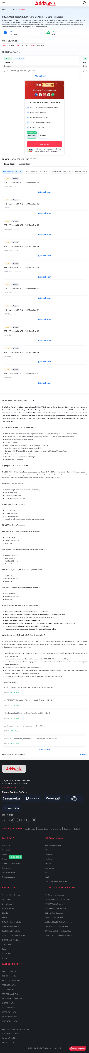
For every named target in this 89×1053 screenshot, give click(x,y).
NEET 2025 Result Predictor (13, 935)
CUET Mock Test (9, 1003)
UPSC (46, 872)
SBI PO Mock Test (9, 985)
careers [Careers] (5, 859)
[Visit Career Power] (11, 808)
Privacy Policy (8, 1042)
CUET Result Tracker (10, 940)
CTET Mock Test (8, 989)
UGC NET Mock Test (10, 1021)
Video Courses (8, 908)
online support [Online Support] (8, 877)
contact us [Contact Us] (6, 850)
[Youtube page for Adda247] (34, 820)
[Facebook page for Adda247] (26, 820)
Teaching (67, 829)
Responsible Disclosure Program (15, 1029)
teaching (48, 859)
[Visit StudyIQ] (74, 798)
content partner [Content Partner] (9, 872)
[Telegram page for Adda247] (19, 820)
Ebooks (5, 913)
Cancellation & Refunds (11, 1034)
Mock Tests (6, 899)
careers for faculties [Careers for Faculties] (11, 863)
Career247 (6, 944)
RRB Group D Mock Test (12, 998)
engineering (49, 868)
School (77, 829)
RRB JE (12, 9)
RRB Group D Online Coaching (57, 899)
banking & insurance (52, 845)
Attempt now (40, 76)
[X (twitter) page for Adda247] (11, 820)
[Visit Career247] (53, 798)
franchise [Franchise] (6, 868)
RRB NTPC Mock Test (11, 980)
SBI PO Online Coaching (54, 895)
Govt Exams (30, 829)
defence (47, 863)
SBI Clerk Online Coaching (55, 908)
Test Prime (6, 953)
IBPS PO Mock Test (10, 1012)
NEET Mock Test (8, 1007)
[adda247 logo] (14, 769)
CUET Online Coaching (53, 913)
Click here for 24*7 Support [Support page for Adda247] (13, 787)
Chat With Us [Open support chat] (77, 1048)
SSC (46, 850)
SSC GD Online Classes (53, 904)
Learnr (5, 958)
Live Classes (7, 904)
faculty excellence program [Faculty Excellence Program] (55, 881)
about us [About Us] (6, 845)
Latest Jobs (43, 829)
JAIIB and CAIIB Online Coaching (58, 922)
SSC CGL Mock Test (10, 994)
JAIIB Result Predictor (11, 926)
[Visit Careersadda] (11, 798)
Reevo (4, 949)
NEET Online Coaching (53, 917)
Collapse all (83, 754)
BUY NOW (44, 144)
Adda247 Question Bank (12, 895)
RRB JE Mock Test (9, 1016)
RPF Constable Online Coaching (57, 931)
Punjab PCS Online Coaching (56, 926)
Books (4, 917)
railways (48, 854)
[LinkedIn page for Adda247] (4, 820)
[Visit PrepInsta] (32, 798)
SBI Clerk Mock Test (10, 971)
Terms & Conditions (10, 1038)
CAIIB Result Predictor (11, 931)
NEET (46, 877)
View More (44, 750)
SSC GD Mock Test (9, 976)
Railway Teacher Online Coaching (58, 935)
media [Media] (4, 854)
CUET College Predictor (12, 922)
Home (4, 9)
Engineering (56, 829)
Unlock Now (44, 192)
